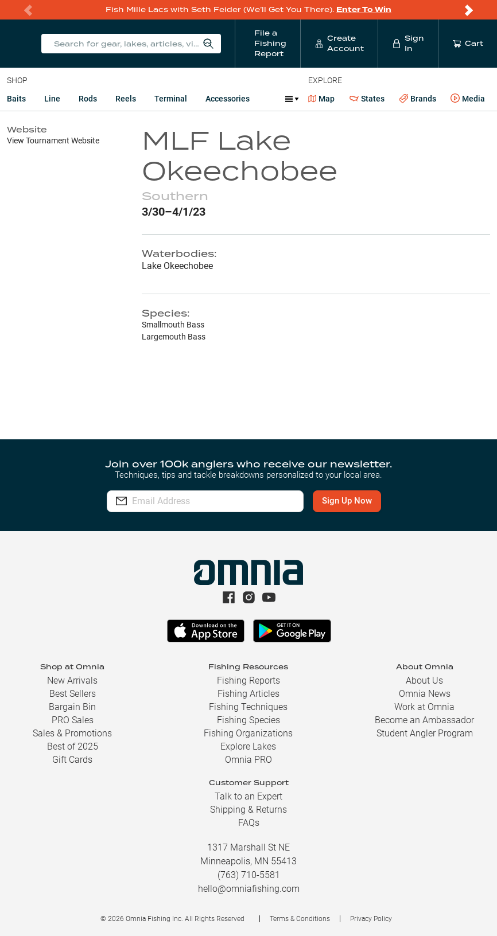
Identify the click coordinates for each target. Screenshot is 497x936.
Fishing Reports (248, 680)
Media (468, 99)
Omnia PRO (248, 759)
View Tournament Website (53, 140)
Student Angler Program (424, 733)
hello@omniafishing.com (249, 888)
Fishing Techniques (248, 706)
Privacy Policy (371, 919)
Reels (125, 98)
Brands (417, 99)
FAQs (248, 822)
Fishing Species (248, 720)
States (367, 99)
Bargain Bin (72, 706)
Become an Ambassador (424, 720)
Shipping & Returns (248, 809)
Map (321, 98)
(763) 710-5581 (249, 874)
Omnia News (425, 693)
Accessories (227, 98)
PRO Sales (73, 720)
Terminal (170, 98)
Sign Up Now (348, 501)
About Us (424, 680)
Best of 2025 (72, 746)
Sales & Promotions (72, 733)
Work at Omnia (424, 706)
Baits (16, 98)
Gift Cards (72, 759)
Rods (88, 98)
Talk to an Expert (248, 796)
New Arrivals (72, 680)
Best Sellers (72, 693)
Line (52, 98)
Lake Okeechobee (177, 265)
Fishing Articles (248, 693)
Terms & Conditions (300, 919)
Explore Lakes (248, 746)
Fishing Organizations (248, 733)
